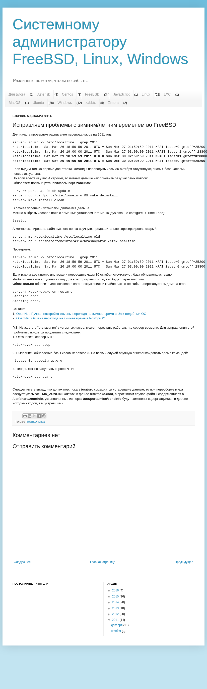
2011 (116, 620)
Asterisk (43, 94)
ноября (116, 631)
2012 (116, 614)
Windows (65, 103)
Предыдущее (184, 562)
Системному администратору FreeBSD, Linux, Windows (100, 41)
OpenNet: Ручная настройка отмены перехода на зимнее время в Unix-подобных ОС (81, 314)
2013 (116, 608)
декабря (117, 625)
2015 (116, 596)
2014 (116, 602)
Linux (146, 94)
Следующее (22, 562)
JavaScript (121, 94)
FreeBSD (92, 94)
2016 (116, 590)
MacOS (15, 103)
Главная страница (102, 562)
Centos (67, 94)
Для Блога (17, 94)
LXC (167, 94)
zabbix (91, 103)
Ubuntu (38, 103)
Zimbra (113, 103)
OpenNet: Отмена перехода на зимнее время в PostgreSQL (61, 318)
